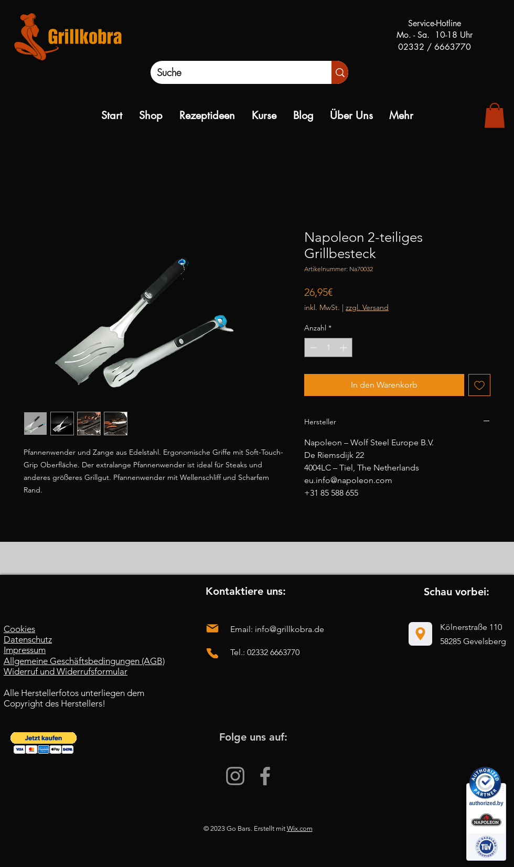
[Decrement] (312, 347)
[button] (43, 743)
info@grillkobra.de (289, 629)
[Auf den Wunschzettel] (479, 385)
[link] (494, 115)
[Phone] (212, 653)
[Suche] (230, 72)
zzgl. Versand (367, 307)
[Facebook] (265, 776)
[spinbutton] (328, 347)
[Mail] (212, 629)
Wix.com (300, 828)
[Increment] (344, 347)
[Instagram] (235, 776)
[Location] (420, 634)
